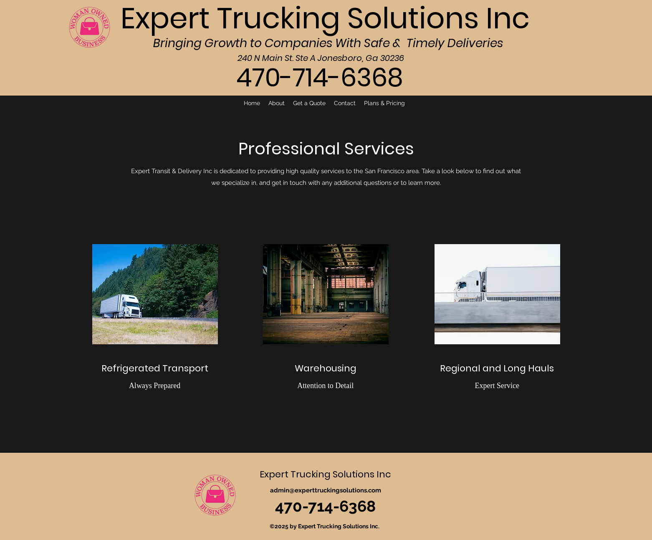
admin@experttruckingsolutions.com (325, 490)
